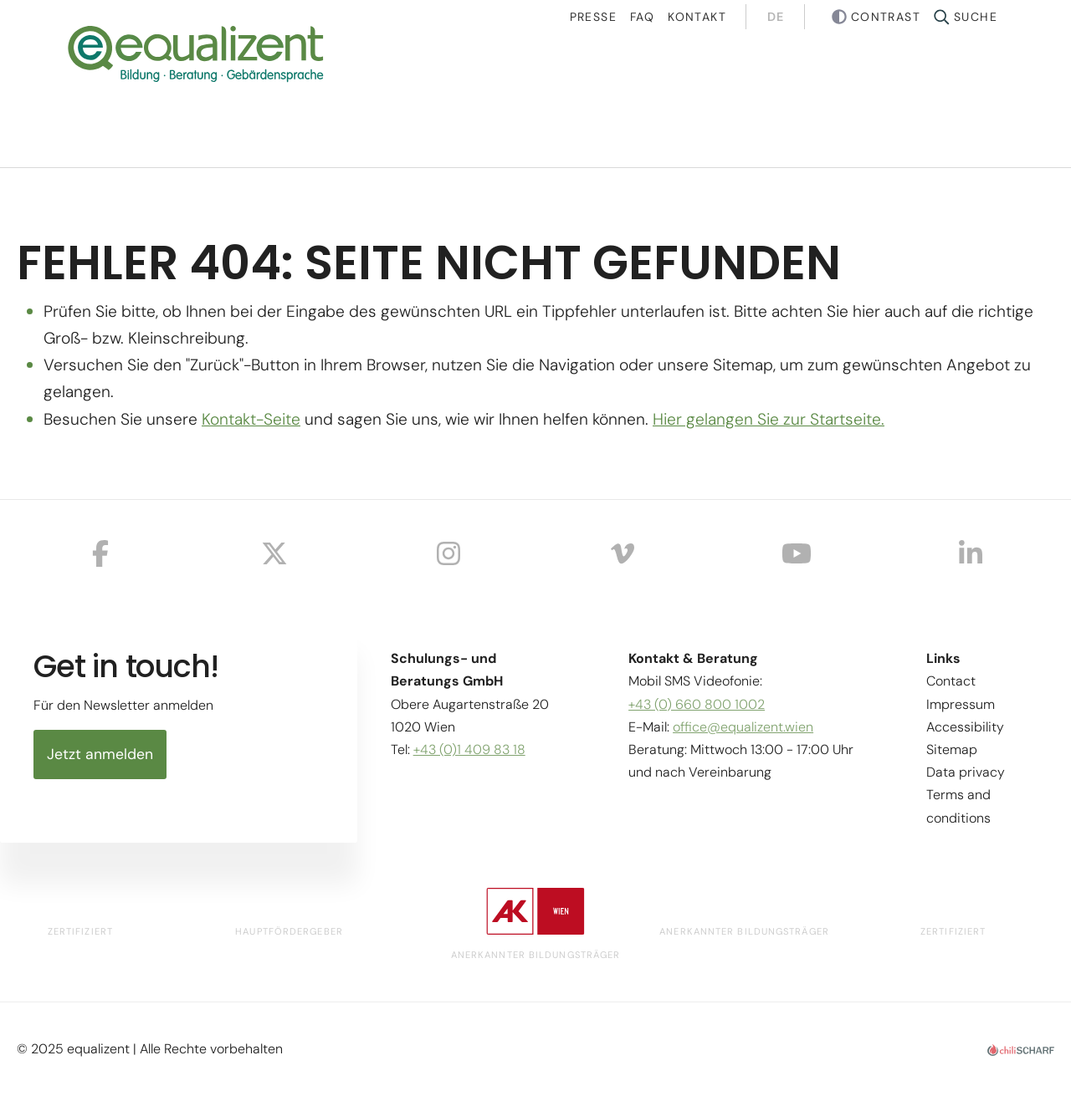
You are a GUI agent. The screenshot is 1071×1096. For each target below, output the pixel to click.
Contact (951, 681)
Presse (593, 16)
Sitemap (951, 749)
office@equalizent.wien (743, 727)
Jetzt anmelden (100, 754)
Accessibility (965, 727)
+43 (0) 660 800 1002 (696, 704)
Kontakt (697, 16)
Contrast (885, 16)
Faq (642, 16)
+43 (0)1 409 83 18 (469, 749)
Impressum (960, 704)
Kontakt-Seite (251, 419)
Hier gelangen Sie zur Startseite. (768, 419)
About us (851, 99)
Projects (674, 99)
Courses (500, 99)
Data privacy (965, 772)
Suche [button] (975, 16)
